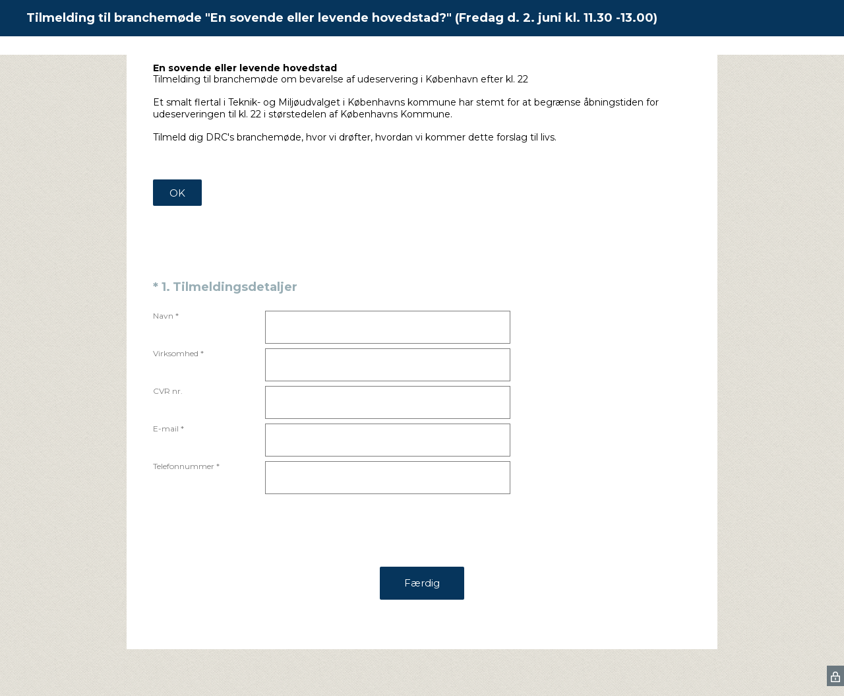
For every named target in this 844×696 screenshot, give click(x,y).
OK (177, 193)
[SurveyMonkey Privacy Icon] (835, 676)
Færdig (422, 583)
